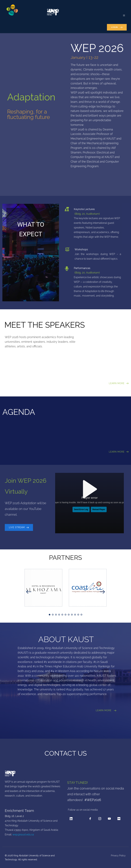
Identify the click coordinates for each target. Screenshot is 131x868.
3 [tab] (56, 614)
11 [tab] (81, 614)
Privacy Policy (118, 855)
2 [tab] (53, 614)
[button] (122, 14)
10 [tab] (78, 614)
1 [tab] (49, 614)
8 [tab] (72, 614)
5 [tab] (62, 614)
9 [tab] (75, 614)
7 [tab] (68, 614)
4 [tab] (59, 614)
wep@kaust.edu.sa (23, 834)
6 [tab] (65, 614)
